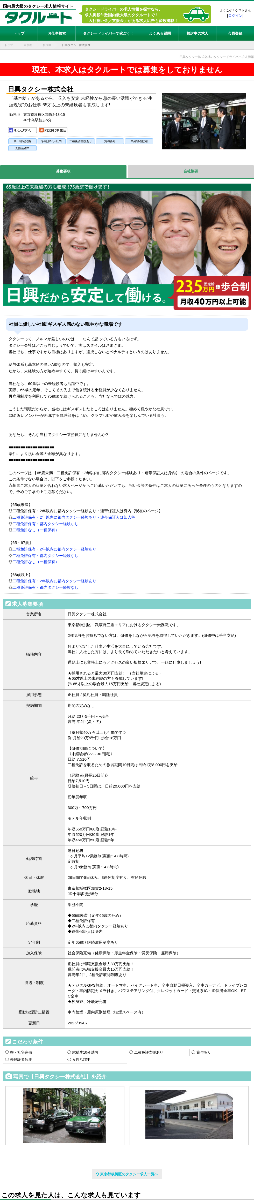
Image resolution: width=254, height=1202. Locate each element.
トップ (18, 33)
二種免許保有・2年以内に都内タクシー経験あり (54, 549)
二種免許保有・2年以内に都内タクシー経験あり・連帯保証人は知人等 (73, 517)
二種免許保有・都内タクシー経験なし (45, 523)
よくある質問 (160, 33)
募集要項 (63, 171)
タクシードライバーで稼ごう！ (108, 33)
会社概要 (191, 171)
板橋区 (47, 45)
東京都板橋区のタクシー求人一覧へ (127, 1174)
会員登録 (235, 33)
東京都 (28, 45)
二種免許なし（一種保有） (35, 530)
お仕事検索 (57, 33)
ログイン (235, 15)
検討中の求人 (197, 33)
